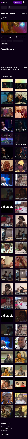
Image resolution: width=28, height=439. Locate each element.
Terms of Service (5, 426)
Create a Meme (17, 2)
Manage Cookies (5, 434)
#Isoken (4, 41)
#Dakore (9, 41)
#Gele (21, 41)
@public (5, 17)
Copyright (3, 432)
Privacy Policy (4, 430)
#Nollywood (4, 43)
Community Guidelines (6, 428)
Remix (11, 37)
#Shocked (15, 41)
